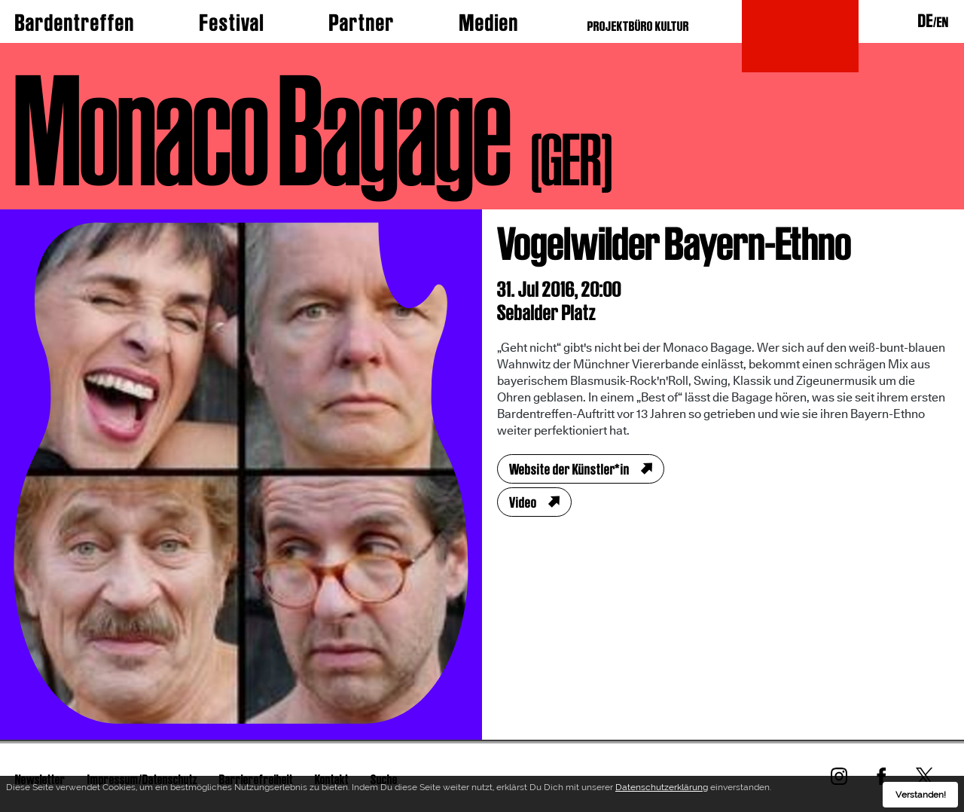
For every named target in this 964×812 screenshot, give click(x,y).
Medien (489, 22)
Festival (232, 22)
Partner (362, 22)
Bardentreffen (75, 22)
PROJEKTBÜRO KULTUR (638, 26)
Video (523, 502)
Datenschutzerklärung (661, 789)
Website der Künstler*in (569, 469)
